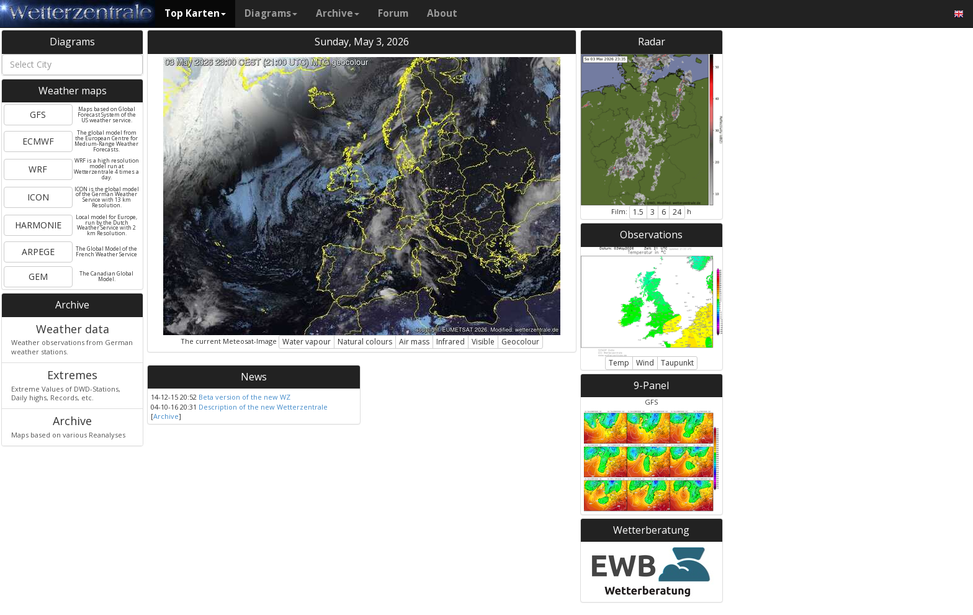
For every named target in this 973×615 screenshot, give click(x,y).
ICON (38, 197)
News (254, 377)
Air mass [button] (414, 341)
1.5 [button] (638, 212)
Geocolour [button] (520, 341)
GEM (38, 276)
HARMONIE (38, 225)
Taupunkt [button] (677, 362)
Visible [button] (483, 341)
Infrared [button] (450, 341)
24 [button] (677, 212)
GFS (38, 114)
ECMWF (38, 141)
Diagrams (270, 13)
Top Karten (195, 13)
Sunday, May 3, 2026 (362, 41)
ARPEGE (38, 252)
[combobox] (72, 64)
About (442, 13)
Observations (651, 234)
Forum (393, 13)
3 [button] (652, 212)
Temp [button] (619, 362)
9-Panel (651, 385)
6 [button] (663, 212)
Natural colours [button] (365, 341)
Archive (337, 13)
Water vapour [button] (306, 341)
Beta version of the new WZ (244, 397)
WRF (38, 169)
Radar (651, 41)
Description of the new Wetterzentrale (263, 406)
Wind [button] (645, 362)
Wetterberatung (651, 530)
